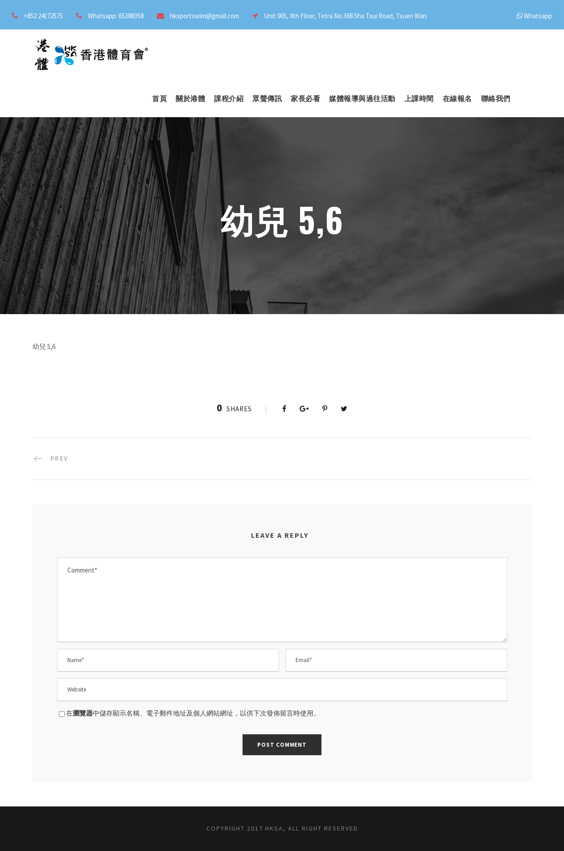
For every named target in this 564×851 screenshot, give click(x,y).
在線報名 (457, 98)
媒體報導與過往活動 (362, 98)
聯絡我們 (495, 98)
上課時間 (419, 98)
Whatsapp (538, 16)
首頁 (159, 98)
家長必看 (305, 98)
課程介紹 (228, 98)
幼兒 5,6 (44, 346)
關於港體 (190, 98)
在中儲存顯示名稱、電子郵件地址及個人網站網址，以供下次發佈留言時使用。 (193, 713)
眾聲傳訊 (267, 98)
